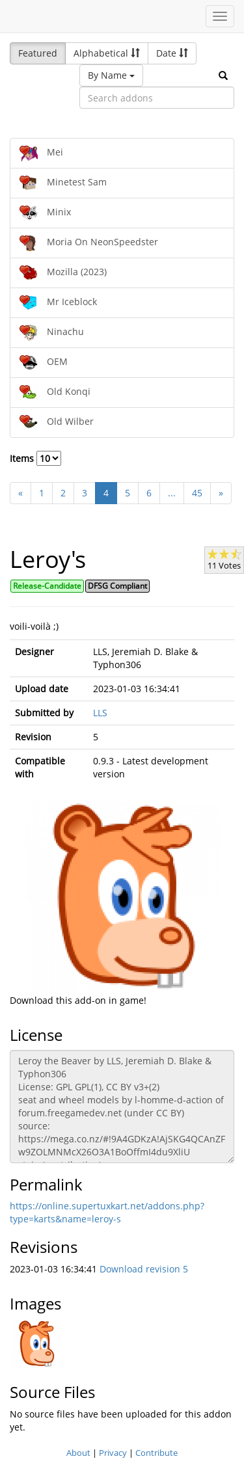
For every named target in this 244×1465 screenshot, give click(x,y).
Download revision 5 (144, 1269)
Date (172, 53)
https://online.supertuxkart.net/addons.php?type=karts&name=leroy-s (107, 1212)
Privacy (113, 1452)
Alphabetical (107, 53)
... (172, 493)
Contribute (156, 1452)
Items (35, 458)
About (78, 1452)
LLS (100, 712)
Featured (37, 53)
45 (197, 493)
